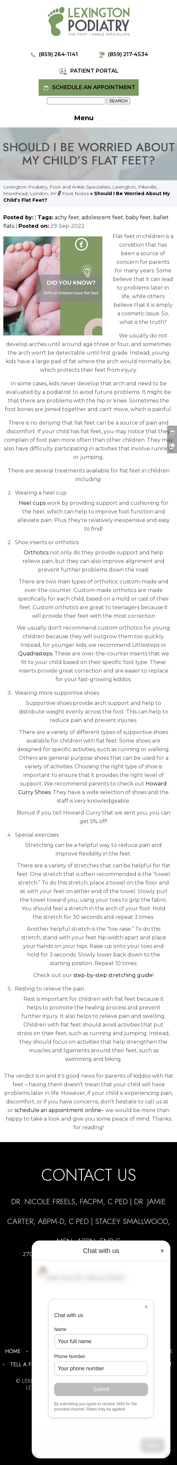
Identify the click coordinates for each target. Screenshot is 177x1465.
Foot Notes (75, 193)
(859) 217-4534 (123, 54)
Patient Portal (89, 71)
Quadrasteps (35, 653)
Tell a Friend (28, 1364)
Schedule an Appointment (88, 87)
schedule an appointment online (58, 1110)
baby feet (138, 217)
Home (12, 1351)
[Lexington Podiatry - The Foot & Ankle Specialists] (89, 21)
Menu (92, 118)
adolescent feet (102, 217)
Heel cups (32, 503)
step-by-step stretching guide (113, 975)
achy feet (66, 217)
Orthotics (36, 552)
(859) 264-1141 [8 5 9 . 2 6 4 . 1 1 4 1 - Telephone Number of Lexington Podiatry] (53, 54)
